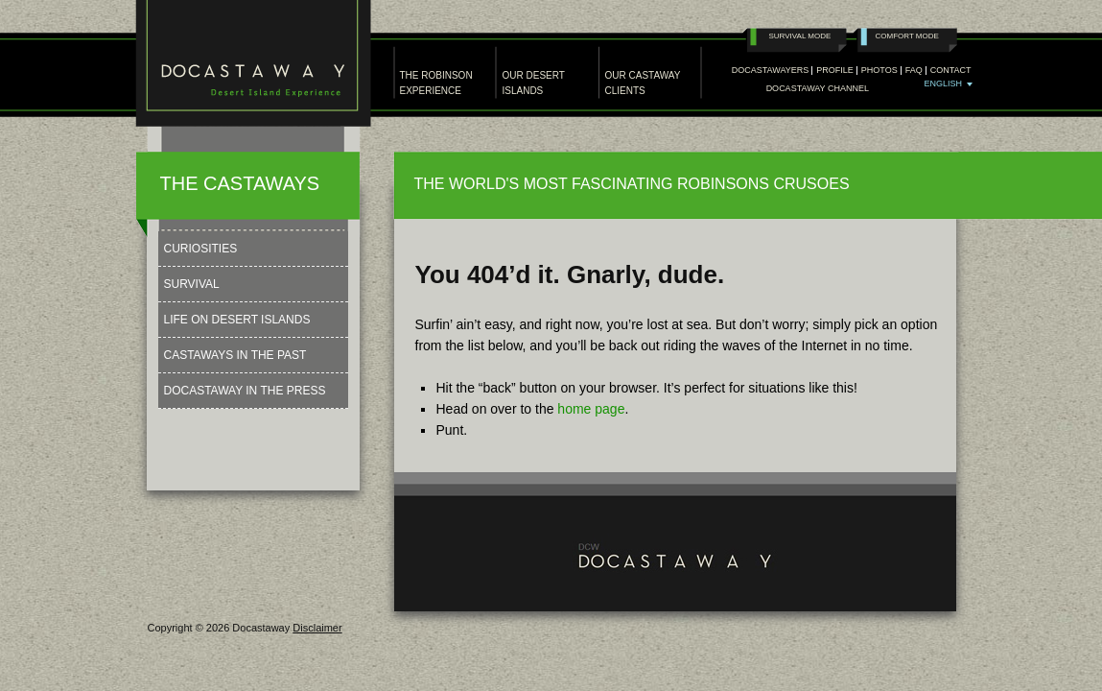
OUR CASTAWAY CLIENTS (643, 83)
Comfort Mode (907, 36)
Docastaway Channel (817, 88)
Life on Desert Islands (237, 319)
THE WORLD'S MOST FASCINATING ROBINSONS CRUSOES (632, 184)
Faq (914, 70)
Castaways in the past (235, 355)
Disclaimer (317, 627)
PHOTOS (879, 70)
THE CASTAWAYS (240, 183)
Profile (835, 70)
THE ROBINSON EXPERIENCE (436, 83)
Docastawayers (770, 70)
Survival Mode (800, 36)
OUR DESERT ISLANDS (534, 83)
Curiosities (201, 248)
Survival (192, 284)
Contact (951, 70)
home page (590, 409)
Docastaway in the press (245, 390)
